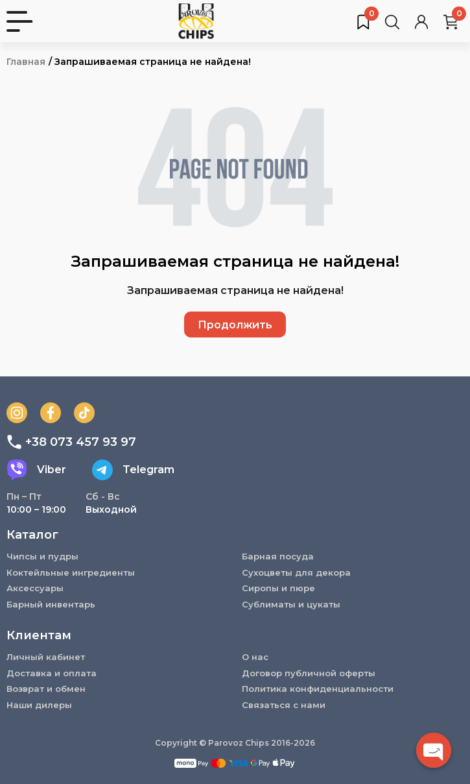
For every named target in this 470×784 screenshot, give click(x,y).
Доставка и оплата (51, 673)
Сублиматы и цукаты (291, 604)
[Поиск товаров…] (392, 21)
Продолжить (235, 325)
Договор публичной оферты (308, 673)
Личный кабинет (45, 657)
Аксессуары (35, 588)
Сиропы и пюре (278, 588)
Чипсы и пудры (42, 556)
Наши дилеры (39, 705)
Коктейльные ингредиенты (70, 572)
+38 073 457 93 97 (71, 442)
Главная (25, 61)
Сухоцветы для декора (296, 572)
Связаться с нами (283, 705)
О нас (255, 657)
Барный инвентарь (50, 604)
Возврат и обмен (46, 688)
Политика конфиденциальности (318, 688)
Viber (36, 469)
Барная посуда (278, 556)
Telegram (133, 469)
